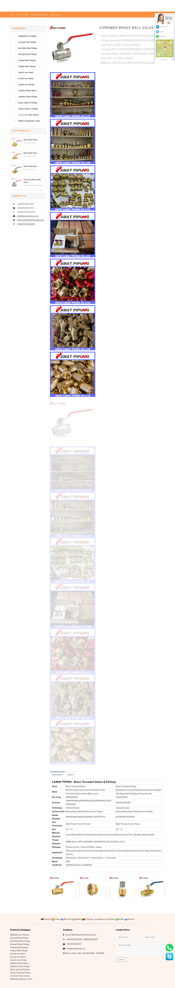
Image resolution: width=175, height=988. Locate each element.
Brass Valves (54, 15)
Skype (160, 31)
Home (12, 15)
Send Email (162, 26)
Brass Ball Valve (30, 140)
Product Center (22, 15)
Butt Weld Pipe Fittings (27, 48)
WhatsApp (161, 36)
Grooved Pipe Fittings (27, 42)
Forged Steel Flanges (27, 60)
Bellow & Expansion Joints (29, 121)
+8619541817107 (90, 939)
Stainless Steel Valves (27, 91)
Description (57, 774)
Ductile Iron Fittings (26, 84)
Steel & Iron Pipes (25, 72)
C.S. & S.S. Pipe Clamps (28, 115)
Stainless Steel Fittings (27, 97)
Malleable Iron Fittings (27, 36)
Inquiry (70, 774)
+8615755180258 (26, 224)
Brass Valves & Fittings (39, 15)
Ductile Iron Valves (26, 78)
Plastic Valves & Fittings (28, 109)
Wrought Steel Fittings (27, 54)
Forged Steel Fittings (26, 66)
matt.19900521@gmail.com (30, 220)
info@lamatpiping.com (27, 216)
